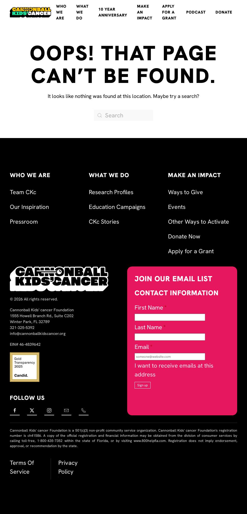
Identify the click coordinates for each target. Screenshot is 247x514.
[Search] (123, 115)
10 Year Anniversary (112, 12)
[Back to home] (30, 12)
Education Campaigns (117, 207)
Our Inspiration (29, 207)
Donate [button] (224, 12)
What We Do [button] (82, 12)
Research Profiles (111, 192)
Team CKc (23, 192)
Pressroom (24, 221)
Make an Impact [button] (144, 12)
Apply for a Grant (169, 12)
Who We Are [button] (61, 12)
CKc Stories (104, 221)
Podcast (196, 12)
